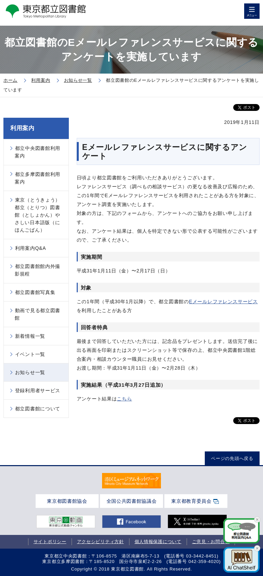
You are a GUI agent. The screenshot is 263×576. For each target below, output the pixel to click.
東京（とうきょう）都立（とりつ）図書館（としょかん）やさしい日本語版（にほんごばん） (37, 215)
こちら (124, 398)
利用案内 (22, 128)
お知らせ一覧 (30, 372)
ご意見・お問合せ (211, 541)
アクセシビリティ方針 (100, 541)
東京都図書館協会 (67, 501)
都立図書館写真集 (35, 292)
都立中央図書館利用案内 (37, 151)
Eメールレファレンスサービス (223, 301)
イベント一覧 (30, 354)
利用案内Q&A (30, 248)
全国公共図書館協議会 (132, 501)
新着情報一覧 (30, 336)
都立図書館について (37, 408)
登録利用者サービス (37, 390)
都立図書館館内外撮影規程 (37, 270)
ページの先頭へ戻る (232, 458)
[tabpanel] (131, 481)
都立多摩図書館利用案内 (37, 177)
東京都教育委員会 (191, 501)
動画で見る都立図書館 (37, 314)
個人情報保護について (158, 541)
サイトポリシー (50, 541)
